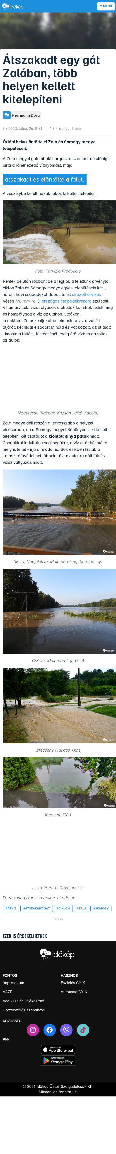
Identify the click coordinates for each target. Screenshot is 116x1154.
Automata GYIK (74, 992)
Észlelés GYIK (73, 982)
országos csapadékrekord (67, 301)
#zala (81, 908)
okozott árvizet (86, 294)
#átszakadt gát (36, 908)
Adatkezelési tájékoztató (23, 1001)
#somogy (101, 908)
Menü (106, 6)
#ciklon (63, 908)
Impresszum (13, 982)
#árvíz (11, 908)
